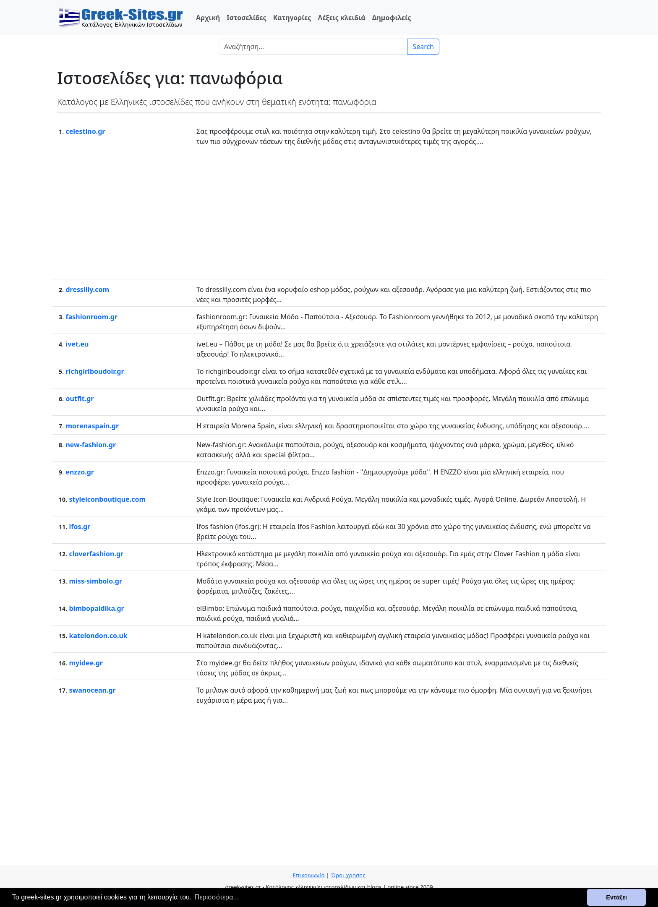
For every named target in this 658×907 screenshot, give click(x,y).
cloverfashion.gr (96, 553)
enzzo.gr (79, 472)
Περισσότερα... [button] (217, 897)
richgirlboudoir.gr (94, 371)
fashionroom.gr (91, 316)
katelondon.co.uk (98, 635)
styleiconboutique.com (107, 499)
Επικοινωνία (308, 875)
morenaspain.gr (92, 425)
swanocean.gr (92, 690)
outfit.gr (79, 398)
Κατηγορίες (292, 17)
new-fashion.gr (90, 444)
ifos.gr (79, 526)
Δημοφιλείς (391, 17)
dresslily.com (87, 289)
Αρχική (208, 17)
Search (423, 46)
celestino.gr (85, 131)
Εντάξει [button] (616, 897)
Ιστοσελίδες (246, 17)
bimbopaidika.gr (96, 608)
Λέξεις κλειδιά (341, 17)
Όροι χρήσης (348, 875)
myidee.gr (86, 662)
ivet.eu (77, 344)
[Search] (313, 47)
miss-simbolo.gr (95, 581)
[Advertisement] (329, 212)
